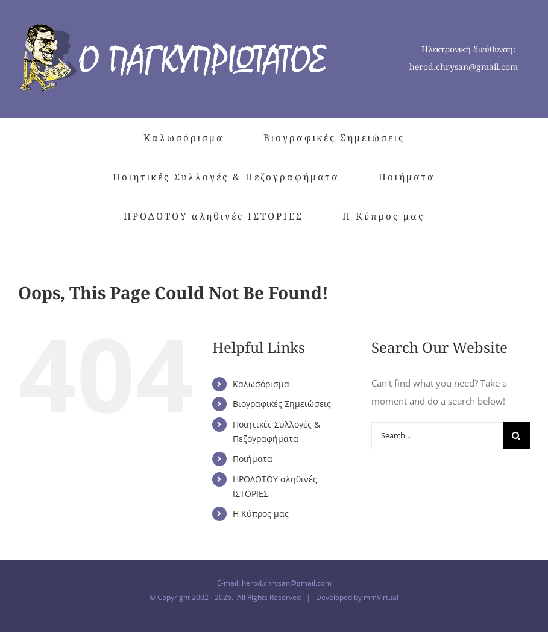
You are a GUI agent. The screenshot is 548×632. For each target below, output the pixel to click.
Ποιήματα (252, 458)
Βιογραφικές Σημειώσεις (282, 403)
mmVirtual (381, 597)
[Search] (516, 435)
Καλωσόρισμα (261, 384)
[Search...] (437, 435)
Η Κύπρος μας (261, 513)
